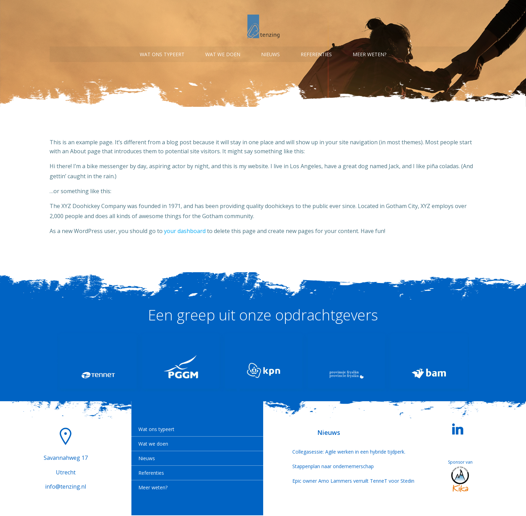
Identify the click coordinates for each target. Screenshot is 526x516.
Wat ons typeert (162, 52)
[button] (238, 390)
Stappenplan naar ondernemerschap (328, 467)
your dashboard (185, 228)
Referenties (316, 52)
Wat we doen (222, 52)
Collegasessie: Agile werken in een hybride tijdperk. (328, 452)
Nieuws (270, 52)
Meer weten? (369, 52)
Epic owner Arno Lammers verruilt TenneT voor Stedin (328, 481)
